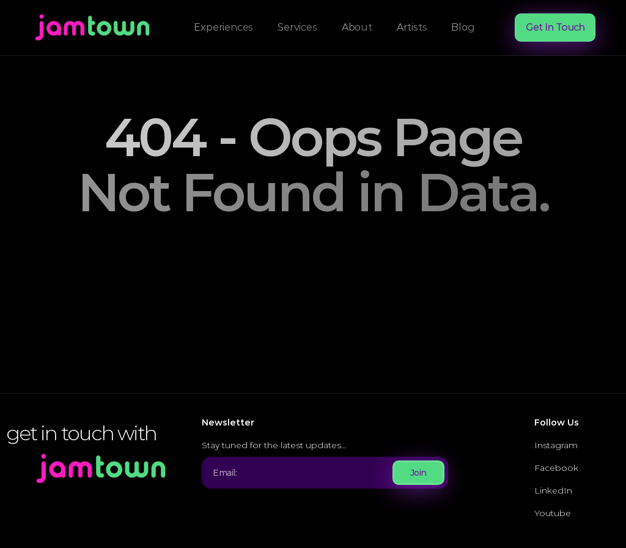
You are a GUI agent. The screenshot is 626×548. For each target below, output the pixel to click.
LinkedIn (553, 490)
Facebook (556, 467)
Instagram (556, 445)
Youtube (552, 513)
